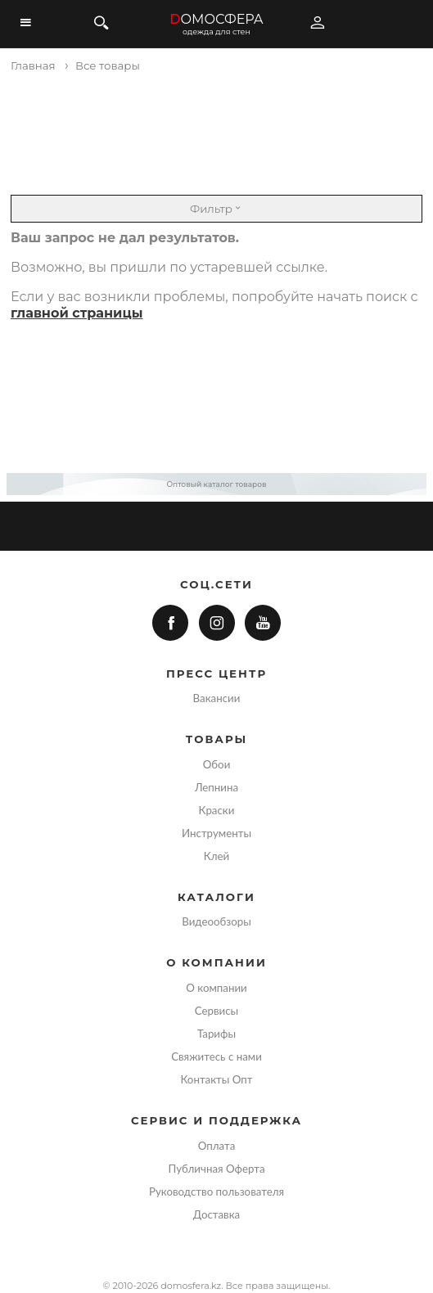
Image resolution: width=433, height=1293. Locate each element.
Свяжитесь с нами (216, 1056)
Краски (217, 810)
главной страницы (76, 313)
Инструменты (216, 833)
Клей (216, 856)
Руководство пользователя (216, 1191)
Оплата (217, 1145)
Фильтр (216, 208)
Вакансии (217, 698)
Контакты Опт (216, 1079)
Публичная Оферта (216, 1168)
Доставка (216, 1214)
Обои (217, 764)
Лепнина (216, 787)
